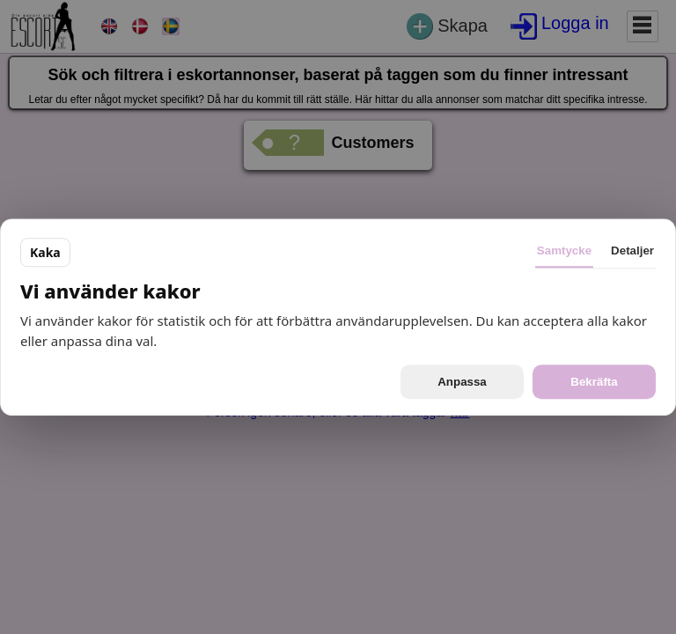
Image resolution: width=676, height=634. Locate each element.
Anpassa (462, 381)
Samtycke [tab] (564, 250)
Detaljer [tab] (632, 250)
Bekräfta (593, 381)
